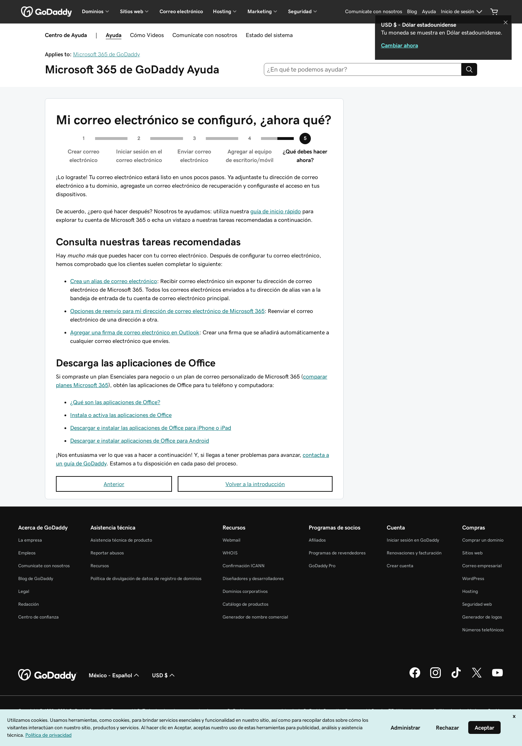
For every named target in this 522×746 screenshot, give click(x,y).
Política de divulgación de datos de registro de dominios (146, 578)
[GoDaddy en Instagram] (435, 677)
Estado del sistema (269, 35)
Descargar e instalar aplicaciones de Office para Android (139, 440)
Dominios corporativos (245, 591)
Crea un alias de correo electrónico (113, 281)
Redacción (28, 604)
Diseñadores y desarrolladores (253, 578)
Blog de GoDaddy (35, 578)
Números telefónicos (483, 629)
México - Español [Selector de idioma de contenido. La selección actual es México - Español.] (115, 675)
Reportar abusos (107, 553)
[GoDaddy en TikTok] (456, 677)
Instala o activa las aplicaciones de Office (121, 415)
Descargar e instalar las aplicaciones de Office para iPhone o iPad (150, 428)
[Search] (469, 69)
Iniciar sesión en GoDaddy (413, 540)
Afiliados (317, 540)
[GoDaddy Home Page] (47, 675)
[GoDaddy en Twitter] (476, 677)
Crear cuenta (400, 565)
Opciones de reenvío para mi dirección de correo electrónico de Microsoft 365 (167, 311)
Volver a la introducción (255, 484)
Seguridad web (477, 604)
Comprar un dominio (482, 540)
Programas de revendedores (337, 553)
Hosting (470, 591)
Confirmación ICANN (244, 565)
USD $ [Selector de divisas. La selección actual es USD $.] (164, 675)
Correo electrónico (181, 11)
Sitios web (472, 553)
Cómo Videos (147, 35)
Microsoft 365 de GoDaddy (106, 54)
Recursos (99, 565)
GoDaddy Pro (322, 565)
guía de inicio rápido (275, 211)
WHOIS (230, 553)
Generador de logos (482, 617)
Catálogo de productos (245, 604)
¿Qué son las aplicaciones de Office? (115, 402)
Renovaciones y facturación (414, 553)
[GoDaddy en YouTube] (497, 677)
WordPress (473, 578)
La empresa (30, 540)
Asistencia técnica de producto (121, 540)
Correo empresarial (482, 565)
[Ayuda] (429, 12)
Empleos (27, 553)
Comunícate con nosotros (204, 35)
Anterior (114, 484)
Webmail (231, 540)
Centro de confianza (38, 617)
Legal (23, 591)
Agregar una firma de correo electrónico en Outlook (134, 332)
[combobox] (363, 69)
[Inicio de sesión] (462, 12)
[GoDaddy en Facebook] (414, 677)
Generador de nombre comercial (255, 617)
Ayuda (113, 35)
